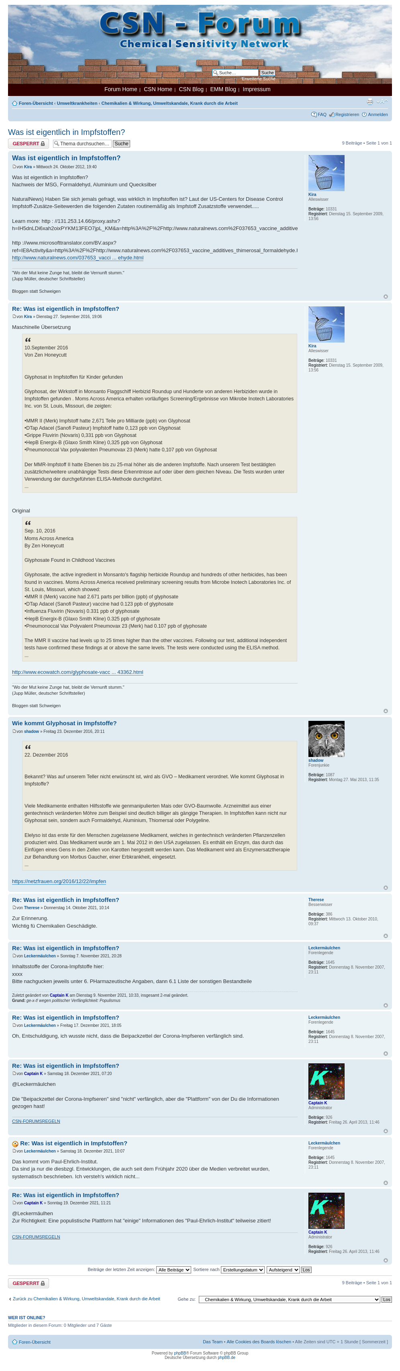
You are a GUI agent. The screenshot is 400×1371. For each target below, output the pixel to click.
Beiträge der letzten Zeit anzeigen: (139, 1269)
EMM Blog (223, 89)
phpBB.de (226, 1357)
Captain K (59, 995)
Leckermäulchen (40, 956)
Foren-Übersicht (36, 103)
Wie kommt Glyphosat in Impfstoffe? (64, 723)
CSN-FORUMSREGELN (36, 1121)
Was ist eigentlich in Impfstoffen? (66, 132)
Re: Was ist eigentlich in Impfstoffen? (65, 308)
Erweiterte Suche (259, 78)
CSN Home (158, 89)
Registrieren (347, 114)
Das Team (212, 1341)
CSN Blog (191, 89)
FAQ (322, 114)
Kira (28, 167)
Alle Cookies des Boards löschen (259, 1341)
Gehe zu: (187, 1299)
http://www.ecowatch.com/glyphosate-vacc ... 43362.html (77, 672)
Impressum (257, 89)
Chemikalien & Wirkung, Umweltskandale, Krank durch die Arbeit (169, 103)
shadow (31, 731)
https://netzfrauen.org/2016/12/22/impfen (59, 881)
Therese (31, 908)
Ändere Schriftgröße (382, 101)
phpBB (180, 1353)
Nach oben (386, 296)
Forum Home (120, 89)
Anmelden (378, 114)
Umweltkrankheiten (77, 103)
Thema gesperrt (28, 144)
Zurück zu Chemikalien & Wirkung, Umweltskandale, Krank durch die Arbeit (86, 1298)
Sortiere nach (228, 1269)
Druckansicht (369, 101)
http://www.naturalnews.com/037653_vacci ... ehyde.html (77, 258)
